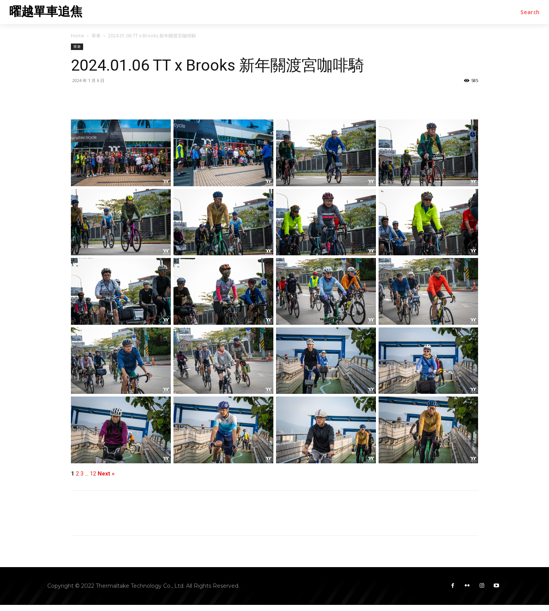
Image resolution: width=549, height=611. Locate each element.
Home (77, 35)
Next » (106, 474)
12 (93, 474)
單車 (96, 35)
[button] (530, 12)
